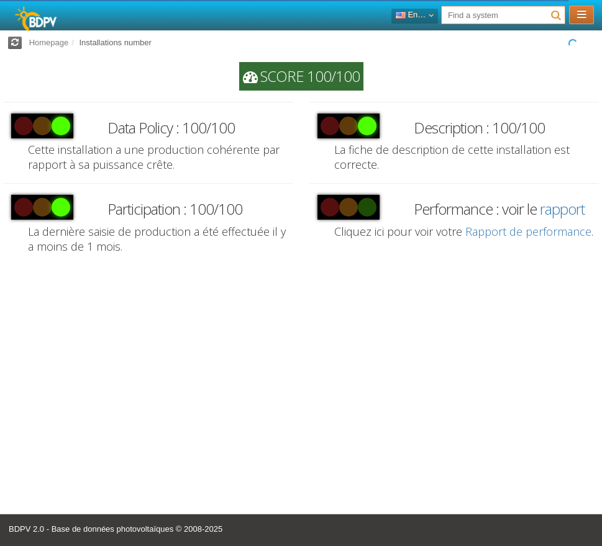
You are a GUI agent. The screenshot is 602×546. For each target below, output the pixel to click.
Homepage (49, 42)
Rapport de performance (528, 231)
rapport (562, 209)
